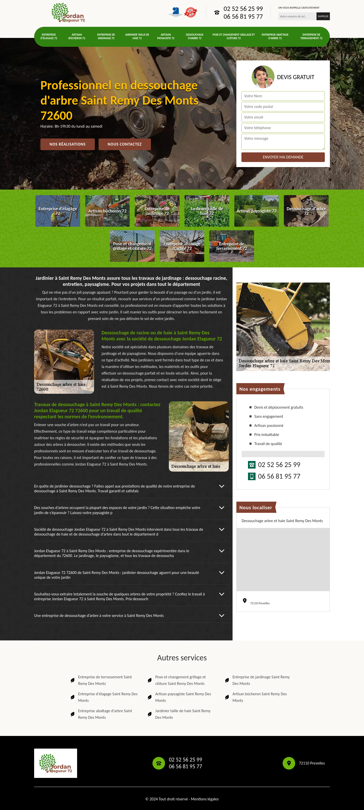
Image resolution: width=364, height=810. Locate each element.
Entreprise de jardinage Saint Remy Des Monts (257, 680)
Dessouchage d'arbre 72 (194, 36)
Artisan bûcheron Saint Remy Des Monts (255, 697)
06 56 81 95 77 (243, 16)
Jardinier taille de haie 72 (137, 36)
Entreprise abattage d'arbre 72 (275, 36)
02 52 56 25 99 (243, 8)
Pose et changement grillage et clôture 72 (234, 36)
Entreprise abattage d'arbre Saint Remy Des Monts (101, 714)
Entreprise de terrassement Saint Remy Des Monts (101, 680)
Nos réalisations (68, 144)
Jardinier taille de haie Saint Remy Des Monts (178, 714)
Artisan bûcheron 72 (77, 36)
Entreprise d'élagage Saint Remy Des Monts (104, 697)
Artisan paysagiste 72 (165, 36)
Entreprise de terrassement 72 (311, 36)
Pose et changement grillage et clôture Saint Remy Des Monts (176, 680)
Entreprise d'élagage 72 (48, 36)
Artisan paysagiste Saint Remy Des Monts (179, 697)
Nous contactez (125, 144)
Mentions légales (205, 799)
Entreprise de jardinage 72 (106, 36)
